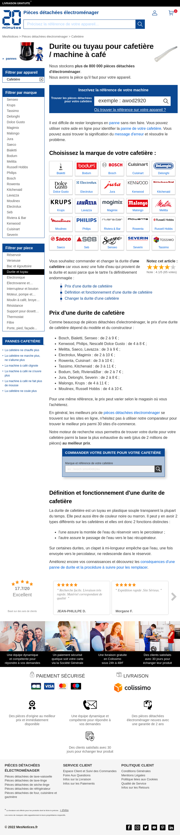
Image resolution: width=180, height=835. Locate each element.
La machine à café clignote (21, 365)
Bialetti (12, 150)
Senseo (12, 99)
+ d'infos (64, 810)
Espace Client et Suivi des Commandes (89, 771)
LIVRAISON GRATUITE (16, 3)
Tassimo (13, 111)
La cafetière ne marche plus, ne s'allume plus (22, 358)
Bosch (11, 178)
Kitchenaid (14, 190)
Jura (10, 139)
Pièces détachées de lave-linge (26, 780)
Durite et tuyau (17, 272)
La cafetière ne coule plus (21, 391)
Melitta (11, 161)
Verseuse (13, 260)
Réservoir (14, 255)
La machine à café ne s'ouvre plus (23, 373)
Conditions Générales (136, 771)
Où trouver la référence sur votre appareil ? (130, 110)
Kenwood (13, 223)
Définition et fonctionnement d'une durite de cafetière (108, 292)
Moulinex (13, 201)
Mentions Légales (133, 775)
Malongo (13, 133)
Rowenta (13, 184)
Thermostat (15, 317)
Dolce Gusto (16, 122)
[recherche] (140, 24)
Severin (12, 235)
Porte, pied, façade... (22, 328)
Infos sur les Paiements (79, 783)
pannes (11, 58)
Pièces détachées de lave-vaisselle (28, 776)
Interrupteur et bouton (22, 289)
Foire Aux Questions (76, 775)
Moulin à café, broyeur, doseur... (23, 300)
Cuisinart (13, 229)
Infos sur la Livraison (77, 779)
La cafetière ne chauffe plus (22, 350)
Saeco (11, 144)
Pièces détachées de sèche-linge (27, 784)
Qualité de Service (133, 783)
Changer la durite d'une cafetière (92, 298)
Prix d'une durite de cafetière (88, 286)
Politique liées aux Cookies (139, 779)
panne (114, 123)
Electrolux (14, 206)
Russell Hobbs (17, 167)
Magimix (13, 128)
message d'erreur (129, 134)
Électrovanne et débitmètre (18, 283)
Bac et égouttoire (19, 266)
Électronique (16, 277)
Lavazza (13, 195)
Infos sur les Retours (135, 787)
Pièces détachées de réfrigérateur (27, 788)
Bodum (12, 156)
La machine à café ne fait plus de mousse (23, 383)
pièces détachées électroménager (132, 413)
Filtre (10, 322)
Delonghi (13, 116)
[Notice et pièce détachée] (11, 19)
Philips (11, 173)
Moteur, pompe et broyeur (19, 294)
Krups (11, 105)
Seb (10, 212)
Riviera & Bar (16, 218)
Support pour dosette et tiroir (22, 311)
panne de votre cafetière (141, 128)
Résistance (15, 305)
